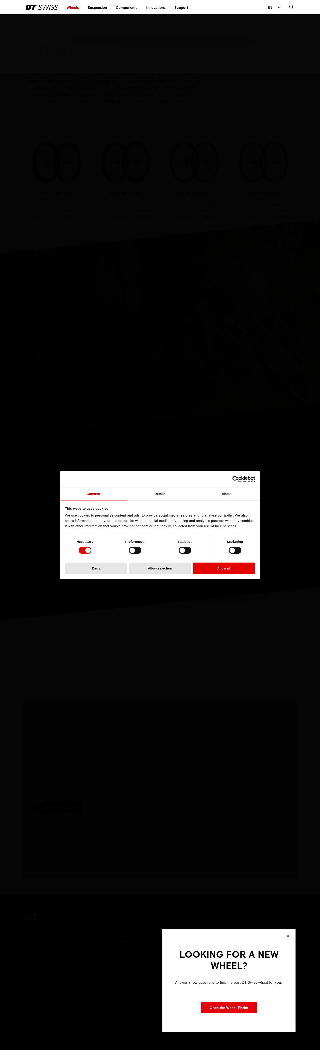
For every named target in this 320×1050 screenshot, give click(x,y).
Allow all (224, 568)
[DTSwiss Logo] (42, 7)
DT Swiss (126, 915)
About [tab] (227, 494)
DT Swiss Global (131, 941)
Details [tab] (160, 494)
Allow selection (160, 568)
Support (181, 7)
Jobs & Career (176, 928)
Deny (96, 568)
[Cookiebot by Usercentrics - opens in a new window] (235, 479)
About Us (125, 928)
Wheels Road (63, 16)
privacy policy (47, 793)
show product (57, 179)
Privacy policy (164, 1029)
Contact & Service (227, 928)
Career (172, 915)
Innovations (156, 7)
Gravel (83, 16)
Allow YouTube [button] (58, 807)
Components (126, 7)
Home (30, 16)
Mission (123, 934)
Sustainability (128, 948)
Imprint (145, 1029)
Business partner (268, 918)
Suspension (97, 7)
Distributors (268, 928)
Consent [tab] (93, 494)
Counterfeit (126, 954)
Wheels (73, 7)
